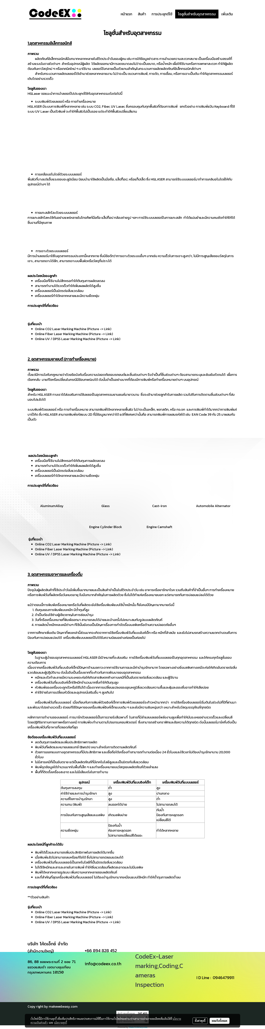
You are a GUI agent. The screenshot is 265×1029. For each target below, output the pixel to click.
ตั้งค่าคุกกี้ (200, 1020)
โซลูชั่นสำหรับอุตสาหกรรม (197, 14)
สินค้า (142, 14)
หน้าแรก (126, 14)
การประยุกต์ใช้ (162, 14)
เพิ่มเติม (227, 14)
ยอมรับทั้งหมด (219, 1020)
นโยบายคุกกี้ (60, 1022)
